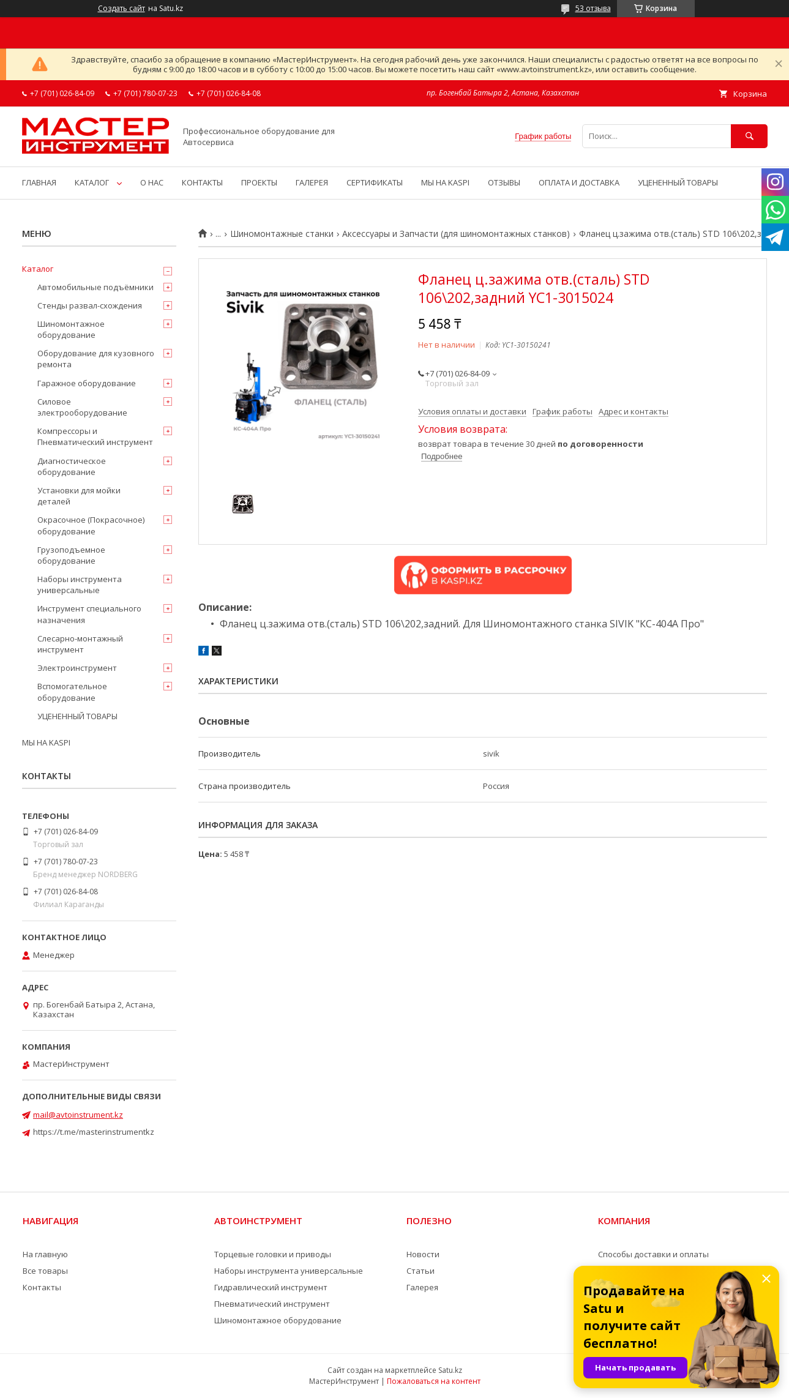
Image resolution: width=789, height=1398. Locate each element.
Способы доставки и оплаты (653, 1254)
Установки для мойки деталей (79, 496)
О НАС (151, 182)
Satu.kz (450, 1370)
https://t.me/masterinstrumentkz (93, 1132)
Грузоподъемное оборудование (71, 555)
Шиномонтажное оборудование (71, 329)
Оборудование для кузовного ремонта (95, 359)
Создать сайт (121, 8)
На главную (45, 1254)
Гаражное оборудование (86, 383)
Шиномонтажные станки (282, 234)
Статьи (420, 1270)
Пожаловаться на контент (434, 1381)
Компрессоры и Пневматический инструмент (95, 436)
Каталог (37, 268)
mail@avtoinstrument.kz (78, 1115)
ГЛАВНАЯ (39, 182)
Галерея (422, 1287)
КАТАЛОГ (92, 182)
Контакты (42, 1287)
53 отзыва (593, 8)
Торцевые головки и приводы (272, 1254)
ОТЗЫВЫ (504, 182)
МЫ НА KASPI (445, 182)
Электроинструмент (77, 667)
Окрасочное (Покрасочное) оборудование (90, 525)
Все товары (45, 1270)
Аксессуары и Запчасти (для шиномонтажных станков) (456, 234)
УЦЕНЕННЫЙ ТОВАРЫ (678, 182)
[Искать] (749, 136)
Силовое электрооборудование (82, 407)
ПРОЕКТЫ (259, 182)
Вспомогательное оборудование (72, 692)
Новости (422, 1254)
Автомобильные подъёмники (95, 287)
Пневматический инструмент (272, 1303)
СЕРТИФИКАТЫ (374, 182)
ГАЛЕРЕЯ (312, 182)
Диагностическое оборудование (71, 466)
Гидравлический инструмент (270, 1287)
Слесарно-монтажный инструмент (80, 644)
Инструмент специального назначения (89, 614)
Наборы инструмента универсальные (79, 585)
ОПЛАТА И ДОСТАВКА (579, 182)
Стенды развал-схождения (89, 305)
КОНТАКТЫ (202, 182)
